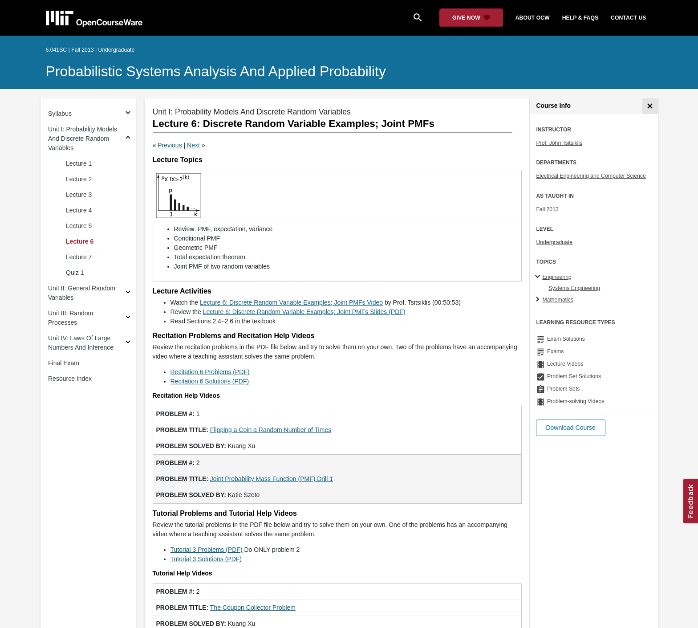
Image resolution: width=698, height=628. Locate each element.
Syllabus (60, 113)
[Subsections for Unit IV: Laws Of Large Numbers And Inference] (128, 343)
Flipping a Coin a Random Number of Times (270, 429)
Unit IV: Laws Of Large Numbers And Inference (81, 342)
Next (193, 145)
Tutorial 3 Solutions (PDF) (206, 559)
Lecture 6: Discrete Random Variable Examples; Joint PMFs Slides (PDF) (304, 311)
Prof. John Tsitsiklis (559, 143)
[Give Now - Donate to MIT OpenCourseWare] (471, 17)
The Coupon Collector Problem (253, 607)
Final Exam (63, 363)
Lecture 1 (79, 163)
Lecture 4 (79, 210)
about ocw (532, 18)
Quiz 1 (75, 272)
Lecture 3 (79, 194)
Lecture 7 (79, 257)
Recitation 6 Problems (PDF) (210, 371)
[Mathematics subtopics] (539, 300)
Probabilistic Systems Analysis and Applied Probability (216, 71)
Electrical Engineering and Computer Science (591, 176)
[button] (570, 428)
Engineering (556, 277)
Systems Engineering (574, 288)
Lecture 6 (79, 241)
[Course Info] (650, 106)
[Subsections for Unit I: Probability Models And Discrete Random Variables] (128, 139)
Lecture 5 (79, 225)
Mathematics (557, 300)
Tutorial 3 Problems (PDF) (206, 549)
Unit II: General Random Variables (81, 293)
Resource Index (70, 378)
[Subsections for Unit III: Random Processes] (128, 318)
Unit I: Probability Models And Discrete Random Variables (82, 138)
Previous (170, 145)
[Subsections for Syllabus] (128, 114)
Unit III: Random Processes (70, 318)
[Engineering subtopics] (539, 277)
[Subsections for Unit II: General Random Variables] (128, 293)
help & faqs (580, 18)
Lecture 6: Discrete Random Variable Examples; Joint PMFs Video (291, 302)
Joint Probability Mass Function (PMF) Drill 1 (271, 478)
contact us (628, 18)
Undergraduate (554, 242)
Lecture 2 (79, 179)
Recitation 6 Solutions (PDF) (209, 381)
